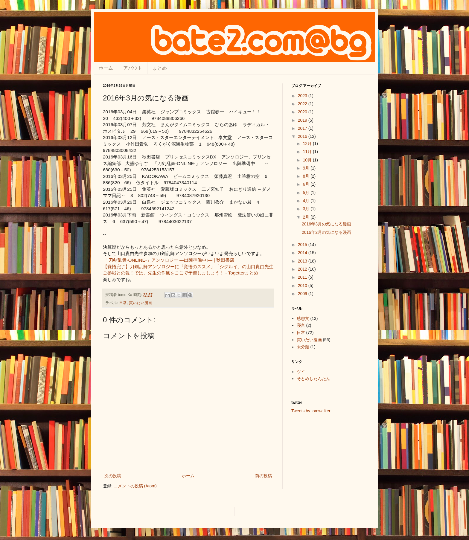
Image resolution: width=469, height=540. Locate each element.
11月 (308, 151)
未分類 (303, 346)
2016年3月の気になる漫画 (326, 224)
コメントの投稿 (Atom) (135, 485)
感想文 (303, 318)
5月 (306, 192)
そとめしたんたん (313, 378)
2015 (303, 244)
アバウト (132, 68)
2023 (303, 95)
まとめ (160, 68)
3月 (306, 208)
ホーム (106, 68)
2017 (303, 128)
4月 (306, 200)
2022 (303, 103)
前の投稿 (263, 475)
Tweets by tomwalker (311, 410)
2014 (303, 252)
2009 (303, 293)
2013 (303, 261)
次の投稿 (112, 475)
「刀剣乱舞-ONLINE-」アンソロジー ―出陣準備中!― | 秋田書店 (169, 260)
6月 (306, 184)
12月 (308, 143)
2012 (303, 269)
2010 (303, 285)
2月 (306, 217)
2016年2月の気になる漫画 (326, 232)
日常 (123, 303)
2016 (303, 136)
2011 (303, 277)
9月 (306, 168)
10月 (308, 160)
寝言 (301, 325)
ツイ (301, 371)
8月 (306, 176)
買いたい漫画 (140, 303)
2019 (303, 120)
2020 (303, 111)
